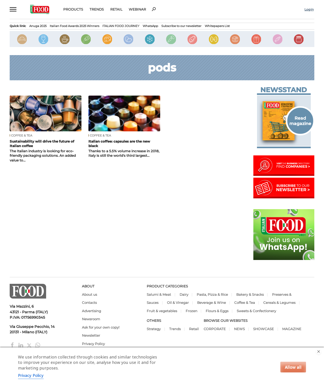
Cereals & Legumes (279, 303)
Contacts (89, 303)
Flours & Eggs (217, 311)
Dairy (184, 295)
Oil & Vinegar (178, 303)
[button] (13, 9)
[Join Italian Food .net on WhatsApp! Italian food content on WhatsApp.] (283, 258)
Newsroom (91, 319)
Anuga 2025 (38, 26)
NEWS (239, 329)
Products (73, 9)
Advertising (91, 311)
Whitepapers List (217, 26)
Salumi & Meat (159, 295)
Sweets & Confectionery (256, 311)
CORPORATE (215, 329)
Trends (97, 9)
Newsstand (283, 90)
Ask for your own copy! (100, 327)
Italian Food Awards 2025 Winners (74, 26)
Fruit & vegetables (162, 311)
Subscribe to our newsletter (181, 26)
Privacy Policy (93, 344)
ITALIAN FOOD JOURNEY (120, 26)
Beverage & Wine (211, 303)
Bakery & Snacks (250, 295)
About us (89, 295)
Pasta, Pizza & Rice (212, 295)
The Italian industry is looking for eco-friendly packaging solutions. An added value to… (43, 155)
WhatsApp (150, 26)
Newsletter (91, 336)
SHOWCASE (263, 329)
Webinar (137, 9)
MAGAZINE (291, 329)
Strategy (154, 329)
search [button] (153, 9)
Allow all (293, 367)
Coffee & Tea (21, 135)
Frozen (191, 311)
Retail (116, 9)
